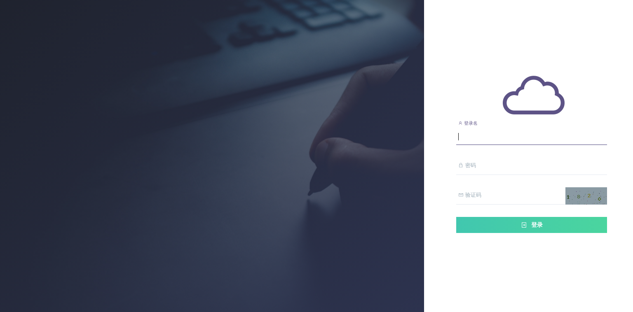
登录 (531, 225)
